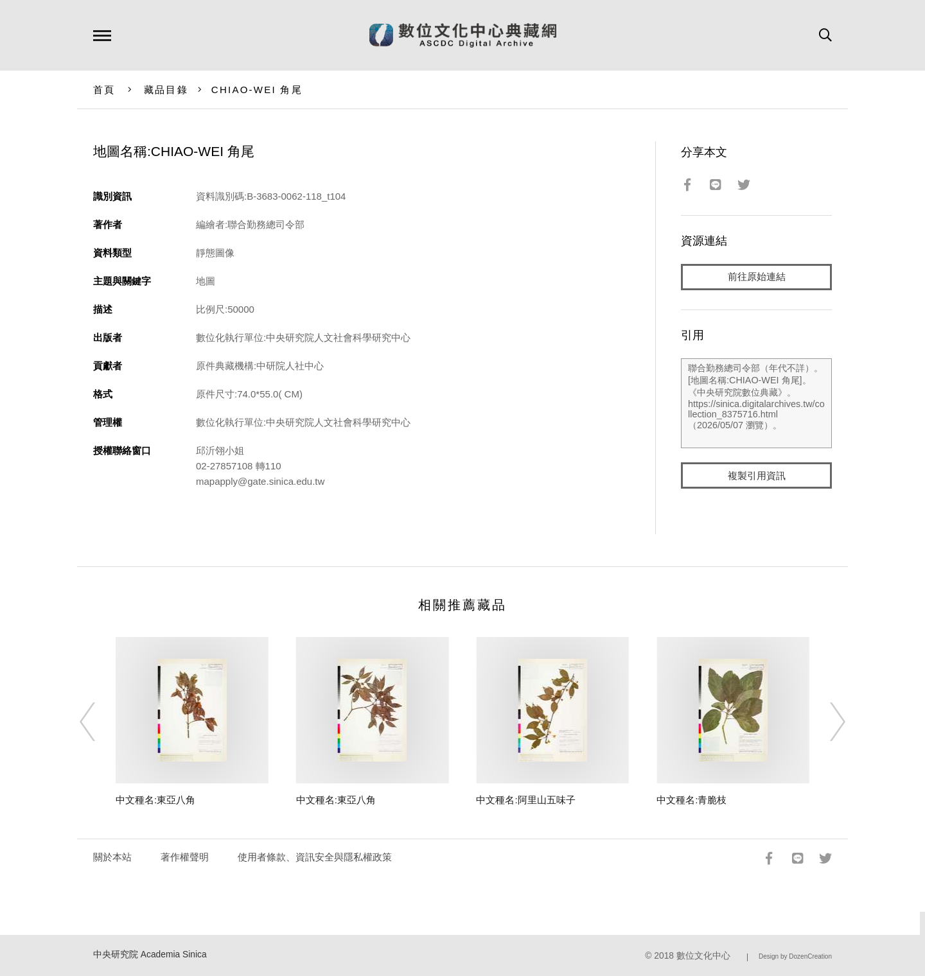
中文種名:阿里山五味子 (525, 799)
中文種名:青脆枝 (691, 799)
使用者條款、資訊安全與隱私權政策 (315, 856)
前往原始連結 (757, 277)
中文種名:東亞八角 (155, 799)
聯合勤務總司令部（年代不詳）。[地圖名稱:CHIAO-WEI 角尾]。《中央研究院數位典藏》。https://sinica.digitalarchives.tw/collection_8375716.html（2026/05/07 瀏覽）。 (756, 404)
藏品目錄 (166, 89)
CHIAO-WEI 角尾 (257, 89)
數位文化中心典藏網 (462, 35)
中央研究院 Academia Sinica (150, 954)
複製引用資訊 (757, 476)
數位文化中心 (703, 956)
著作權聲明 (185, 856)
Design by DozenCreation (795, 956)
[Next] (826, 722)
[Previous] (99, 722)
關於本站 (112, 856)
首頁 (104, 89)
